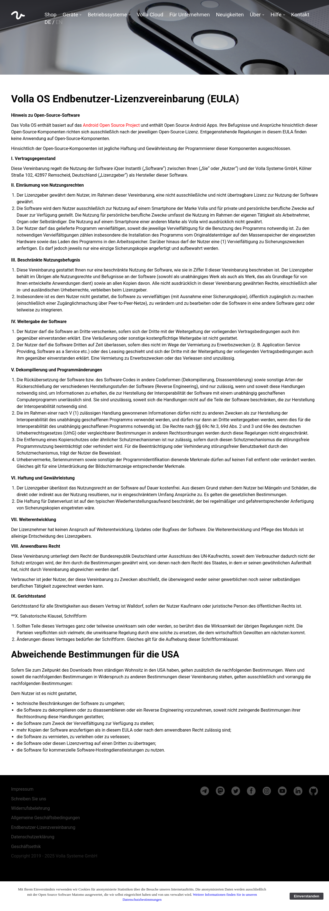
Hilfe (275, 14)
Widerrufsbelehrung (30, 808)
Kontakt (300, 14)
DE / (54, 22)
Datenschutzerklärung (32, 836)
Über (255, 14)
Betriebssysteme (107, 14)
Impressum (22, 789)
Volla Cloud (150, 14)
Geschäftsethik (26, 846)
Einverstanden (306, 896)
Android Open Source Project (111, 125)
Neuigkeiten (230, 14)
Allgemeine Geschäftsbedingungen (45, 817)
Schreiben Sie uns (28, 798)
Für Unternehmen (189, 14)
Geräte (70, 14)
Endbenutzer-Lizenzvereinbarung (43, 827)
